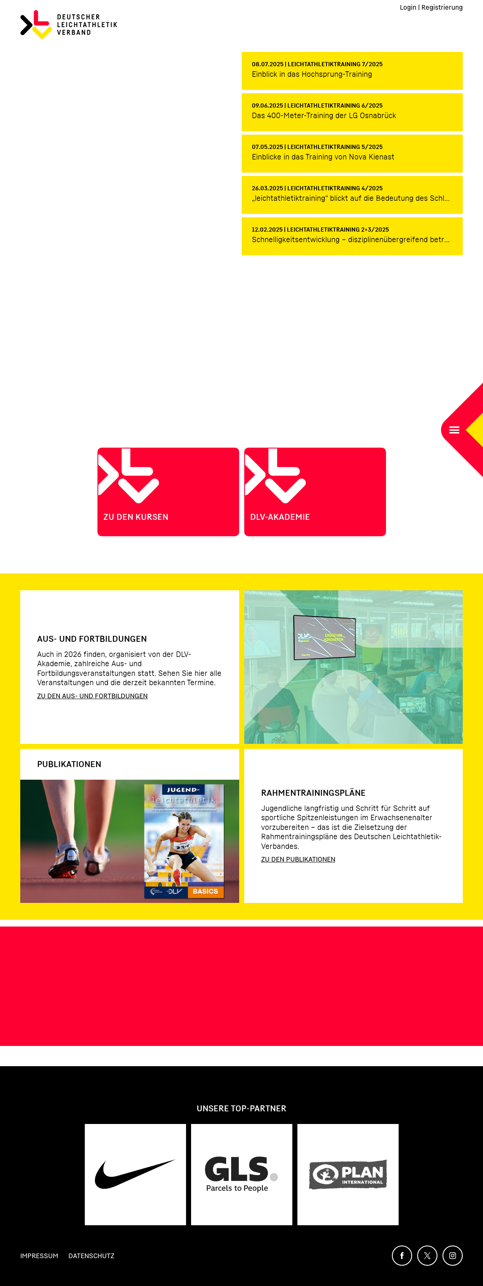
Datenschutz (91, 1255)
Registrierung (442, 7)
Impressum (39, 1255)
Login (408, 7)
